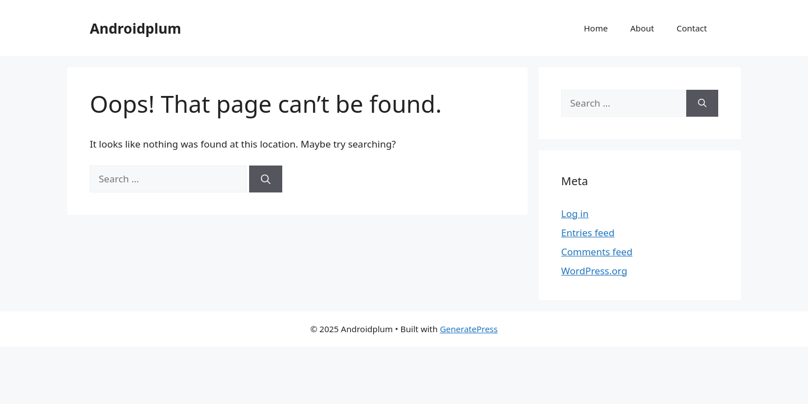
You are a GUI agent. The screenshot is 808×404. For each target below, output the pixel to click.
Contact (692, 28)
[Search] (265, 179)
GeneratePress (469, 328)
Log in (575, 213)
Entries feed (587, 232)
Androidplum (135, 28)
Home (596, 28)
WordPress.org (594, 270)
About (642, 28)
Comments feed (596, 251)
